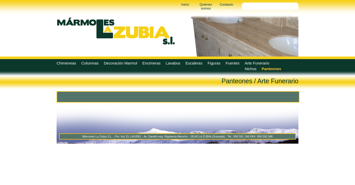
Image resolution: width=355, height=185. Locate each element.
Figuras (214, 63)
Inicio (185, 4)
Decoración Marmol (120, 63)
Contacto (226, 4)
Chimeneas (66, 63)
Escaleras (193, 63)
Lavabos (173, 63)
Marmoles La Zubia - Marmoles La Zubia (116, 30)
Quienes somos (206, 6)
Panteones (271, 69)
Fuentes (232, 63)
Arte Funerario (257, 63)
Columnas (90, 63)
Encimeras (151, 63)
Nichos (250, 69)
